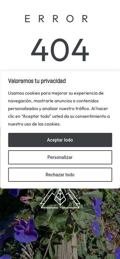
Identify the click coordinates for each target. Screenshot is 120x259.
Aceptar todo (60, 140)
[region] (60, 130)
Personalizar (59, 157)
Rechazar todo (59, 174)
